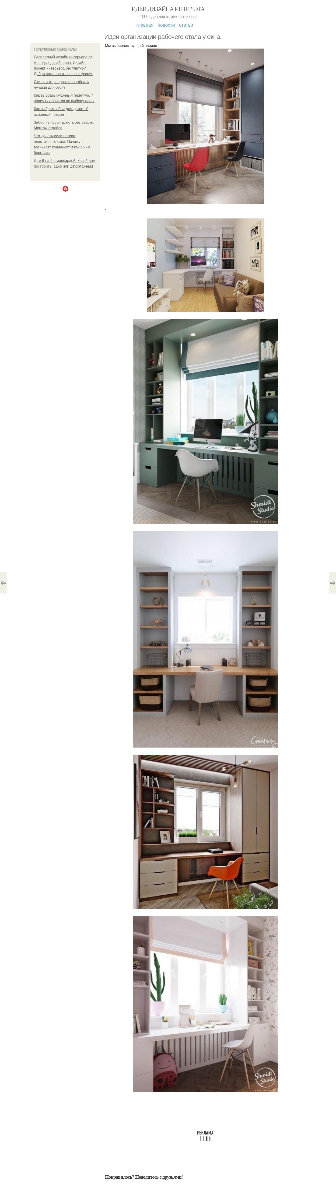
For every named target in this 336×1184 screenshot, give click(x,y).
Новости (166, 25)
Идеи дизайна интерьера (168, 9)
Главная (144, 25)
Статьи (186, 25)
